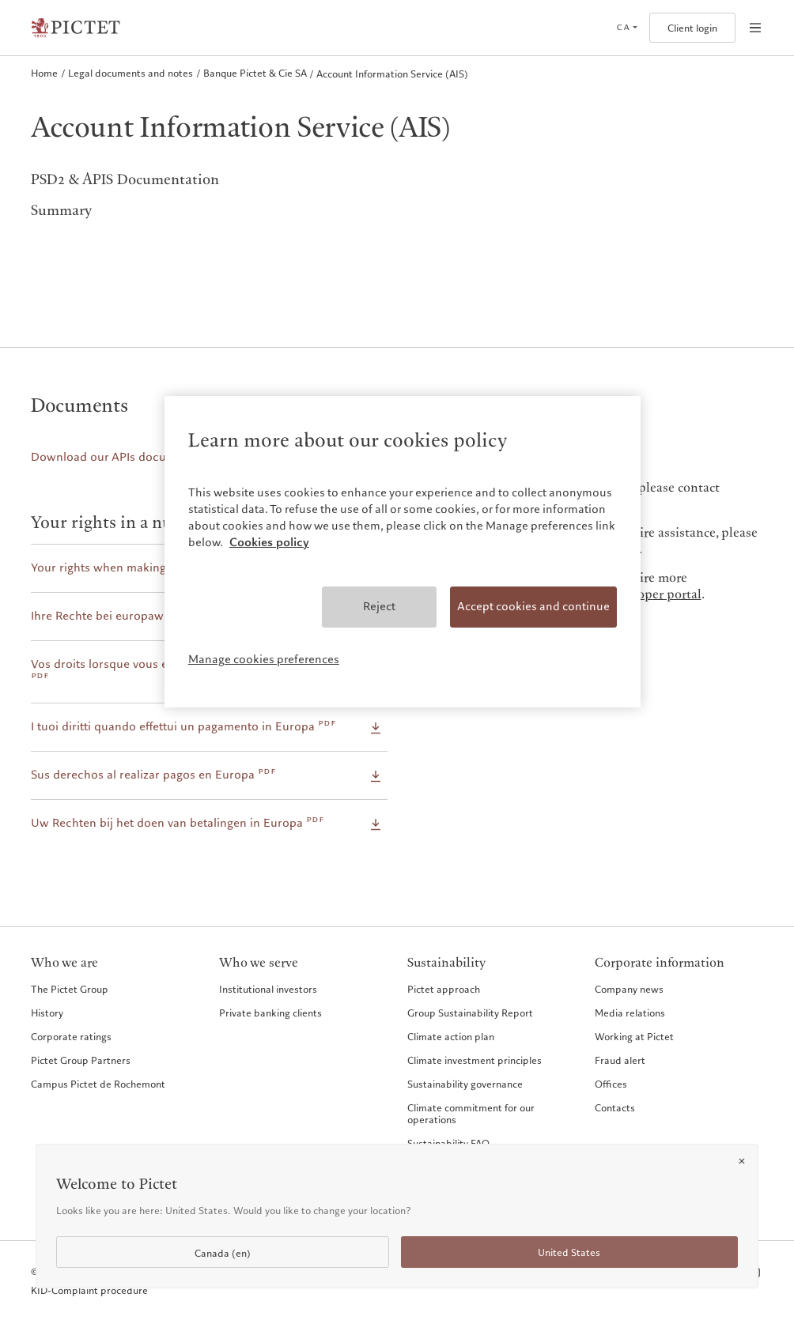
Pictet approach (443, 988)
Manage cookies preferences (263, 659)
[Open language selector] (626, 27)
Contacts (615, 1107)
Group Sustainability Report (470, 1012)
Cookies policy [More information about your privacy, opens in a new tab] (269, 542)
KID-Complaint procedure (89, 1290)
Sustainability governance (465, 1083)
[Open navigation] (755, 27)
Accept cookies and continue (533, 606)
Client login (692, 28)
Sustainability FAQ (448, 1143)
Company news (629, 988)
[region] (402, 551)
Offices (611, 1083)
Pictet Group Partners (80, 1060)
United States (569, 1252)
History (47, 1012)
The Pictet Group (69, 988)
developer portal (654, 594)
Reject (379, 606)
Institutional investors (268, 988)
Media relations (630, 1012)
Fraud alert (620, 1060)
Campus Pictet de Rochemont (98, 1083)
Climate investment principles (474, 1060)
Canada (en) (223, 1253)
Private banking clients (270, 1012)
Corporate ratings (71, 1036)
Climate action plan (450, 1036)
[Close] (742, 1161)
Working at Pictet (634, 1036)
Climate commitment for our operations (471, 1113)
